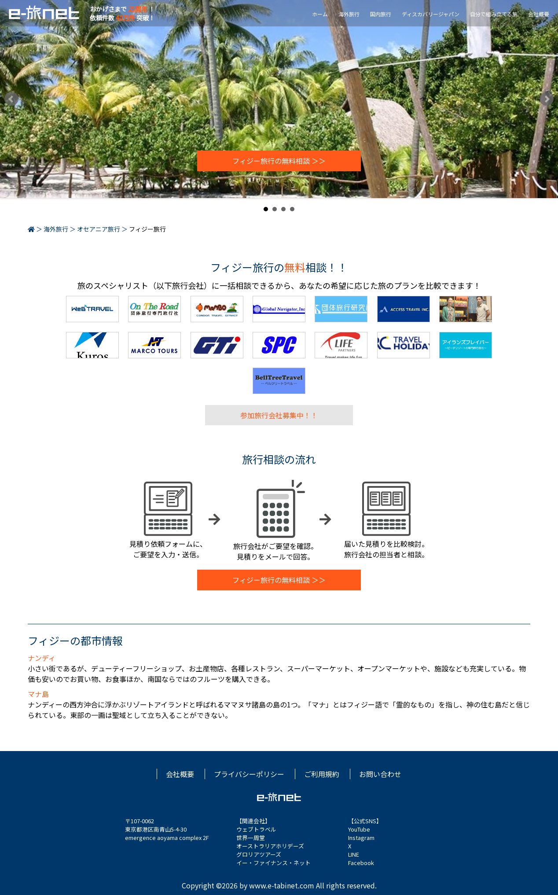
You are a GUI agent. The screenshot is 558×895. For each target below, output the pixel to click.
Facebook (361, 862)
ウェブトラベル (256, 829)
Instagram (361, 837)
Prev (11, 99)
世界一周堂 (250, 837)
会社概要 (538, 14)
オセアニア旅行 (98, 229)
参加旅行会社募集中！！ (279, 415)
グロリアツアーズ (258, 854)
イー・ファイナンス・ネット (273, 862)
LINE (353, 854)
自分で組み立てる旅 (494, 14)
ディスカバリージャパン (430, 14)
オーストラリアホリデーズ (270, 846)
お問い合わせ (380, 774)
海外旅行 (349, 14)
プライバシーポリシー (249, 774)
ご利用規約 (321, 774)
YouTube (359, 829)
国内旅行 (380, 14)
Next (547, 99)
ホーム (320, 14)
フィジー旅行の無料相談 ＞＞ (279, 161)
